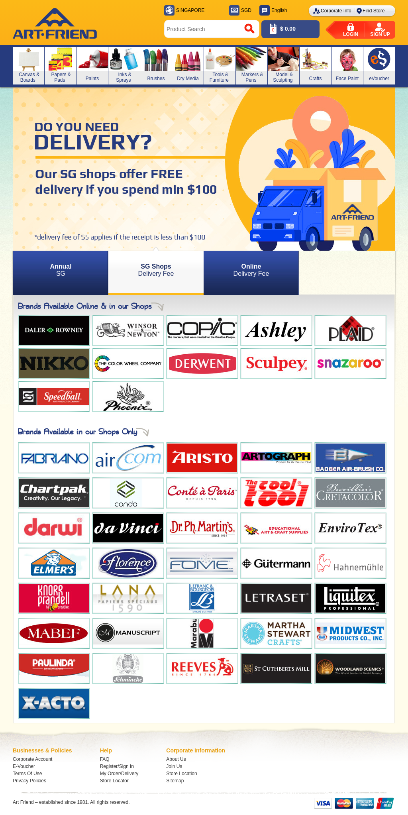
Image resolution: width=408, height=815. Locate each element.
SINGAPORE (190, 10)
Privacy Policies (29, 781)
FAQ (105, 759)
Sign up (380, 34)
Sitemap (175, 781)
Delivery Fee (156, 270)
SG (60, 270)
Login (350, 34)
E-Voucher (24, 766)
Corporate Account (32, 759)
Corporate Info (336, 11)
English (279, 10)
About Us (176, 759)
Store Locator (114, 781)
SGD (246, 10)
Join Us (174, 766)
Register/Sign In (117, 766)
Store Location (181, 773)
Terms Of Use (27, 773)
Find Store (373, 11)
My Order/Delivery (119, 773)
